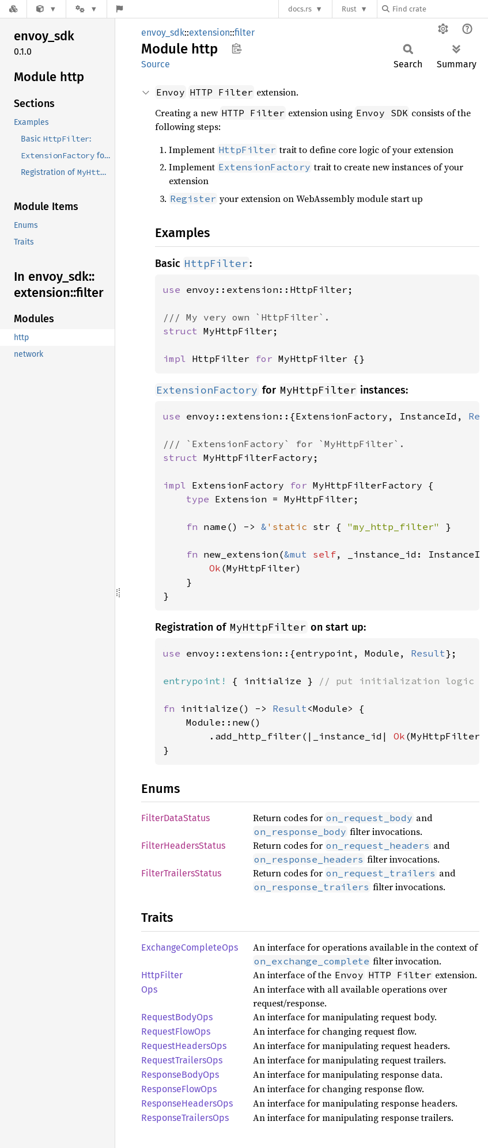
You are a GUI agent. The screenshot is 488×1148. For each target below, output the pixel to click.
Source (155, 64)
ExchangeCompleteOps (189, 947)
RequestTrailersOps (181, 1060)
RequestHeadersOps (183, 1045)
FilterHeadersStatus (183, 845)
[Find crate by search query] (439, 9)
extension (209, 32)
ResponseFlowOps (179, 1089)
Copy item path (236, 48)
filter (244, 32)
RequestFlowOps (175, 1031)
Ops (149, 989)
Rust (349, 9)
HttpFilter (162, 975)
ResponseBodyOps (180, 1074)
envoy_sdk (162, 32)
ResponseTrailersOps (185, 1117)
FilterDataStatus (175, 818)
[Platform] (86, 9)
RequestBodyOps (177, 1017)
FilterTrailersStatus (181, 873)
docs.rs (300, 9)
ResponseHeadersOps (187, 1103)
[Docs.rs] (13, 9)
